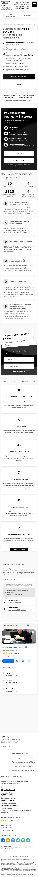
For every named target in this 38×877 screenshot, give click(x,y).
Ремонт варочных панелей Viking (24, 758)
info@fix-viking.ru (7, 800)
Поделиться (3, 840)
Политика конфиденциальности (19, 856)
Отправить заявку (19, 160)
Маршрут (8, 661)
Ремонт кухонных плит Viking (22, 766)
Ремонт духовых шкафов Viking (23, 762)
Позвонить (27, 15)
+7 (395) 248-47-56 (22, 3)
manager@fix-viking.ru (9, 805)
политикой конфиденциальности (21, 370)
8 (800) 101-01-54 (7, 795)
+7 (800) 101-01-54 (22, 7)
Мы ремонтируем (9, 15)
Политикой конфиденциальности (23, 585)
